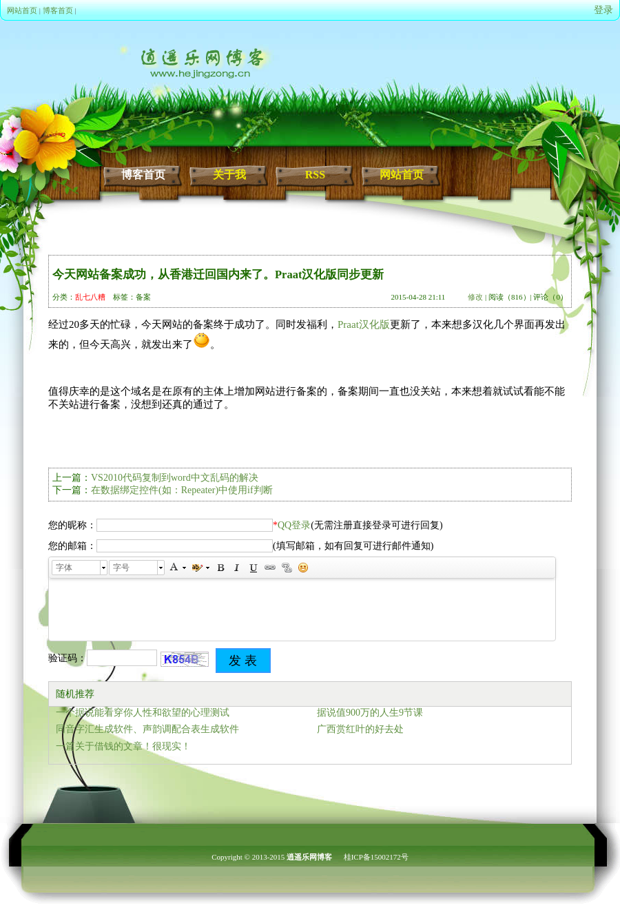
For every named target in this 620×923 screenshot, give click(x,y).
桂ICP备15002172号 (376, 857)
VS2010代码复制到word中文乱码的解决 (174, 478)
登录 (603, 10)
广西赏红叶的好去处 (360, 729)
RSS (315, 174)
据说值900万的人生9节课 (370, 712)
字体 (64, 567)
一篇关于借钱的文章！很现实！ (123, 746)
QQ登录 (294, 525)
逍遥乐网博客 (309, 857)
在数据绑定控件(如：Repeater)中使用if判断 (182, 490)
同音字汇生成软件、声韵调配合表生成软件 (147, 729)
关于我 (229, 174)
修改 (475, 297)
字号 (121, 567)
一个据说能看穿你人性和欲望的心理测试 (142, 712)
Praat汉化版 (364, 324)
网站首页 (22, 10)
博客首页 (58, 10)
